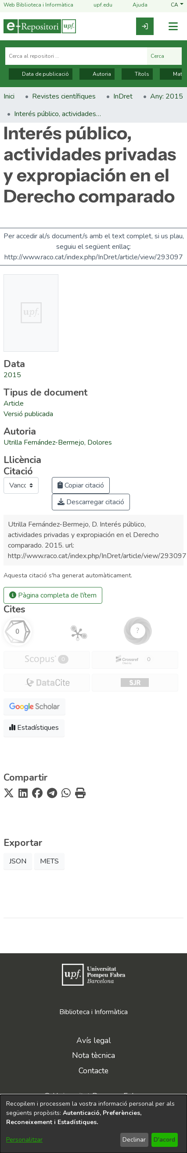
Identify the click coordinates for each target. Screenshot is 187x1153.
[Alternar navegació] (172, 26)
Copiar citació (81, 485)
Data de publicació (40, 74)
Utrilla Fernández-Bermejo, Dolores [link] (58, 442)
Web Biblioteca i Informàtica (38, 5)
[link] (145, 26)
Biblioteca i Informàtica (93, 1012)
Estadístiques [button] (34, 727)
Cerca (164, 56)
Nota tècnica (93, 1055)
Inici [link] (9, 96)
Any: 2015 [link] (166, 96)
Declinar (134, 1139)
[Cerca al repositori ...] (76, 56)
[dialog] (93, 1124)
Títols (137, 74)
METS (49, 861)
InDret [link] (123, 96)
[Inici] (40, 26)
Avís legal (93, 1040)
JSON (17, 861)
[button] (177, 5)
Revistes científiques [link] (64, 96)
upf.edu (97, 5)
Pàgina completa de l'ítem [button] (53, 595)
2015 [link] (12, 375)
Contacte (93, 1070)
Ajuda (134, 5)
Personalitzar (24, 1139)
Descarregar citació (91, 502)
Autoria (97, 74)
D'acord (164, 1139)
